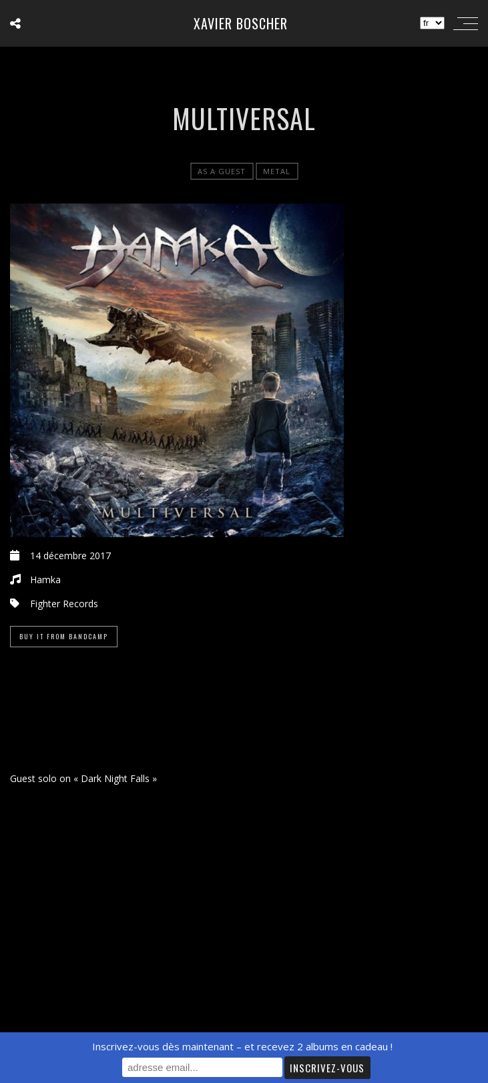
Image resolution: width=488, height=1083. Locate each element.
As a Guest (222, 171)
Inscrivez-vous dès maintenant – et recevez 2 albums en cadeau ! (242, 1046)
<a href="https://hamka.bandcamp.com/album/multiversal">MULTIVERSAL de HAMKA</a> (244, 715)
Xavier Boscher (241, 23)
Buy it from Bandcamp (63, 636)
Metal (276, 171)
